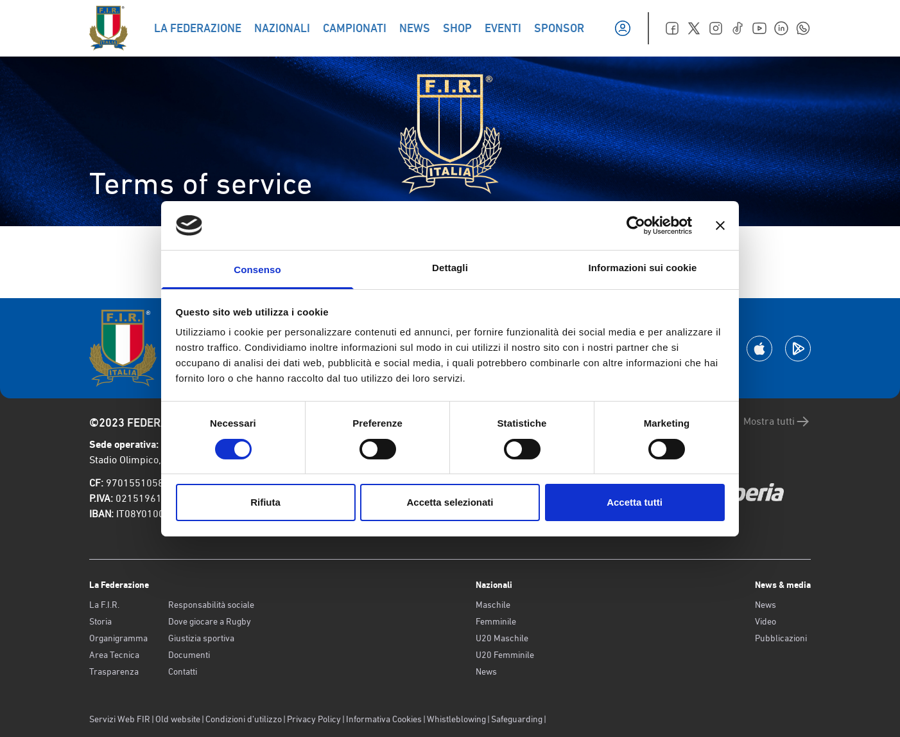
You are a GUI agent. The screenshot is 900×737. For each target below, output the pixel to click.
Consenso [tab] (257, 269)
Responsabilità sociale (211, 604)
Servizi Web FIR (119, 719)
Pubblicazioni (781, 638)
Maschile (493, 604)
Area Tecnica (114, 655)
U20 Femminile (505, 655)
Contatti (182, 671)
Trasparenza (114, 671)
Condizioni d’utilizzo (243, 719)
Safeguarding (516, 719)
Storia (100, 621)
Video (765, 621)
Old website (177, 719)
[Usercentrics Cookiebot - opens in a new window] (636, 225)
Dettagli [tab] (450, 267)
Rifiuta (265, 502)
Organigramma (118, 638)
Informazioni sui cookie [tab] (643, 267)
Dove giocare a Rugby (209, 621)
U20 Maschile (502, 638)
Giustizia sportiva (201, 638)
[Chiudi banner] (720, 225)
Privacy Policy (314, 719)
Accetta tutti (634, 502)
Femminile (496, 621)
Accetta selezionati (449, 502)
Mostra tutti (777, 421)
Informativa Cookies (384, 719)
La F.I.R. (104, 604)
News (486, 671)
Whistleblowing (456, 719)
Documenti (189, 655)
